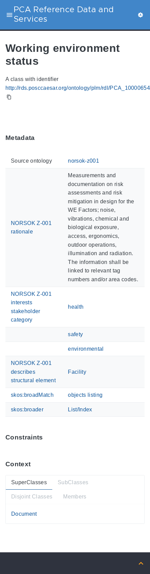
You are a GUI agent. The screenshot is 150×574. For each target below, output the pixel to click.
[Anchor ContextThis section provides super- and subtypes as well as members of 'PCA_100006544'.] (36, 464)
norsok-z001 (83, 161)
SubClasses (73, 482)
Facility (77, 372)
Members (74, 496)
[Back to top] (141, 563)
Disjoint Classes (31, 496)
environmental (86, 349)
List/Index (80, 409)
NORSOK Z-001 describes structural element (33, 371)
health (75, 307)
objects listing (85, 395)
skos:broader (27, 409)
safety (75, 334)
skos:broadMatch (32, 395)
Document (24, 514)
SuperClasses (29, 482)
